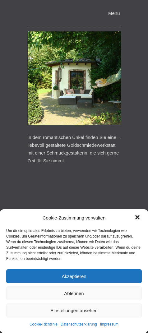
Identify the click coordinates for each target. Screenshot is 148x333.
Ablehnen (74, 293)
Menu (114, 13)
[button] (138, 218)
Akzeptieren (74, 276)
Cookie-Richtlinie (44, 324)
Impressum (109, 324)
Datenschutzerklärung (79, 324)
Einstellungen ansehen (74, 310)
